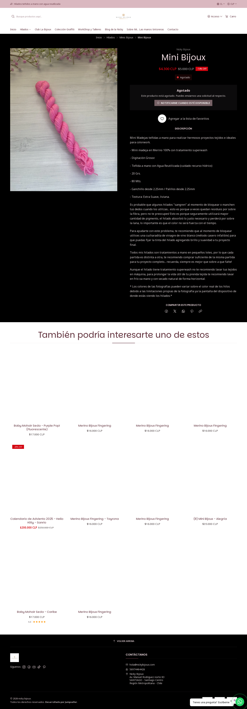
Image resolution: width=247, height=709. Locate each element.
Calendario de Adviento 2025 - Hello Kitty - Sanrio (36, 534)
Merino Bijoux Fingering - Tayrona (95, 536)
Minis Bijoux (126, 37)
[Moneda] (232, 4)
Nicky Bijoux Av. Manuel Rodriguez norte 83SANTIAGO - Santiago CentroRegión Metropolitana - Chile (145, 678)
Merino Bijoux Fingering (94, 428)
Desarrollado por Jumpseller (61, 702)
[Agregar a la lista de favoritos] (183, 118)
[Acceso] (215, 16)
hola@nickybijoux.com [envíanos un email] (140, 664)
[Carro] (231, 16)
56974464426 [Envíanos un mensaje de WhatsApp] (135, 669)
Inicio (99, 37)
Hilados (110, 37)
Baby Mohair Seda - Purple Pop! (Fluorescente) (37, 429)
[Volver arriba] (123, 641)
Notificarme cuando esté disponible (183, 103)
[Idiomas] (221, 4)
